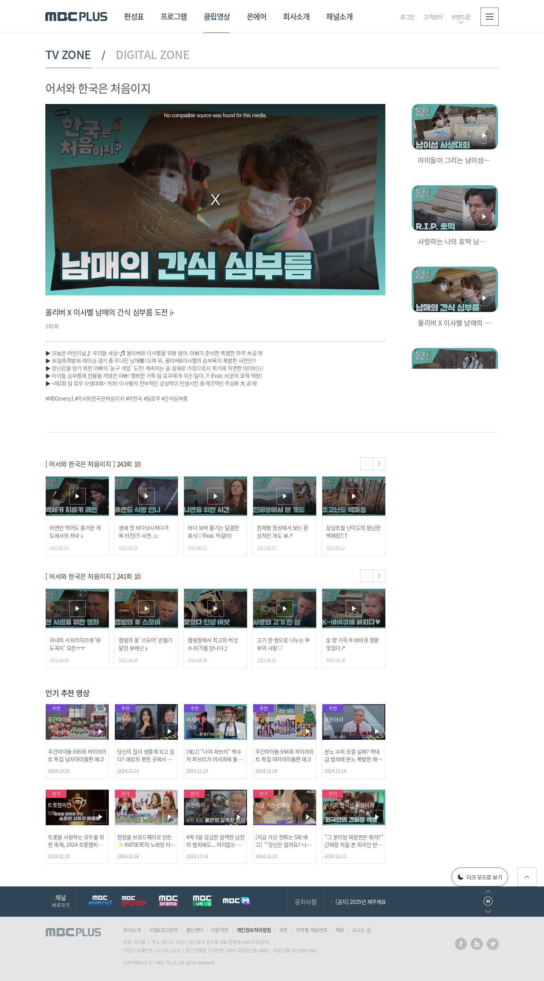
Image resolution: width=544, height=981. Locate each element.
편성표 (134, 16)
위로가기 (527, 877)
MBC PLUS (76, 16)
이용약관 (220, 929)
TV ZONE (68, 54)
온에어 (257, 16)
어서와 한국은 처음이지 (97, 87)
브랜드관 (460, 16)
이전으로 (488, 891)
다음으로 (488, 911)
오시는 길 (361, 929)
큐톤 (283, 929)
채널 (60, 900)
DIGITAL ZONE (152, 54)
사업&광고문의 (163, 929)
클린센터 (194, 929)
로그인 (407, 16)
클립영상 (217, 16)
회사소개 (296, 16)
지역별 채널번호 (312, 929)
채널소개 (339, 16)
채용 (339, 929)
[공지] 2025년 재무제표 (360, 901)
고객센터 (432, 16)
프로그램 (174, 16)
